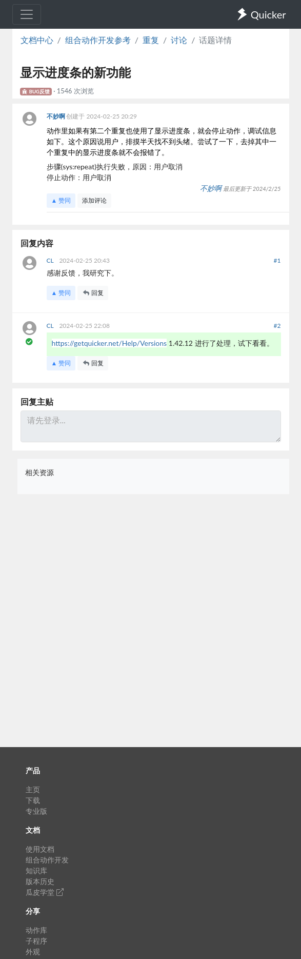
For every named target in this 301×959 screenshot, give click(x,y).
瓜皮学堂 (45, 892)
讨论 (179, 40)
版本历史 (40, 881)
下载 (33, 800)
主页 (33, 789)
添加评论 (94, 200)
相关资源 (39, 472)
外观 (33, 951)
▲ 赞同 (61, 200)
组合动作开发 (47, 859)
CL (51, 260)
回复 (93, 293)
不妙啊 (57, 116)
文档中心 (37, 40)
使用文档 (40, 849)
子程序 (36, 940)
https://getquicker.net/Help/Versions (109, 343)
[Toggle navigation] (26, 14)
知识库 (36, 870)
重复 (151, 40)
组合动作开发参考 (98, 40)
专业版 (36, 811)
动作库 (36, 930)
